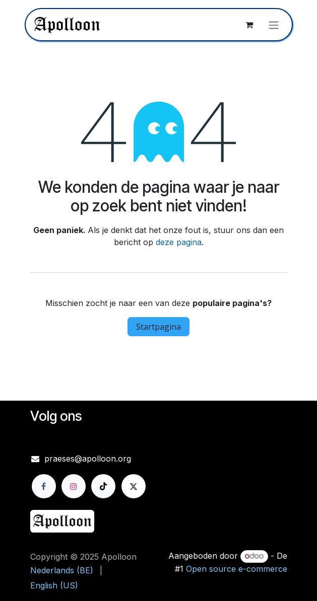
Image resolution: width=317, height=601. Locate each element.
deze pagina (179, 242)
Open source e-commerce (236, 569)
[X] (133, 486)
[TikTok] (103, 486)
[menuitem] (61, 570)
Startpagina (158, 326)
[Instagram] (73, 486)
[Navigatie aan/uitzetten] (274, 24)
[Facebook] (44, 486)
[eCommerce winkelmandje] (249, 25)
